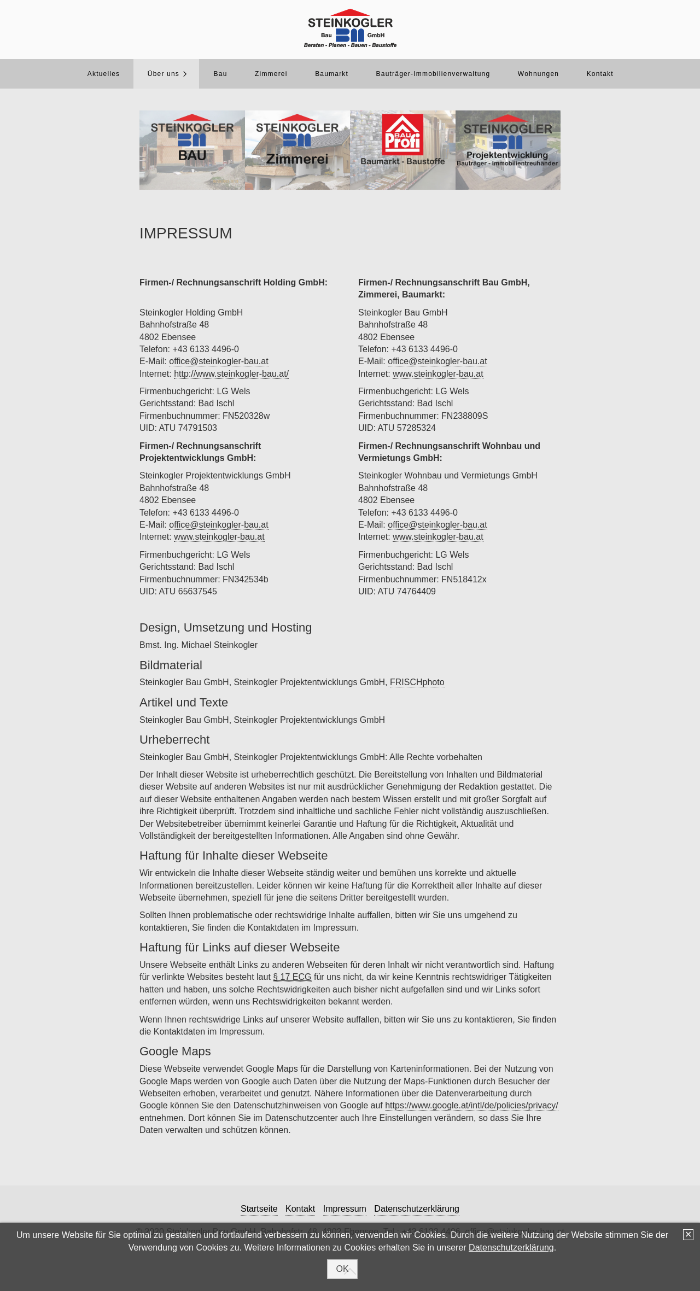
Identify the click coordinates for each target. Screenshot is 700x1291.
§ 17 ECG (292, 977)
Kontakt (600, 74)
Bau (221, 74)
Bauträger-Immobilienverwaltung (433, 74)
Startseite (259, 1208)
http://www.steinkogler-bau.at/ (231, 373)
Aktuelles (104, 74)
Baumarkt (331, 74)
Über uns (163, 74)
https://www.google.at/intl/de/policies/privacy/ (471, 1105)
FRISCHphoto (417, 682)
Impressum (344, 1208)
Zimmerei (271, 74)
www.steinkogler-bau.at (219, 536)
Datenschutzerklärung (511, 1247)
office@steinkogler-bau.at (218, 361)
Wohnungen (538, 74)
